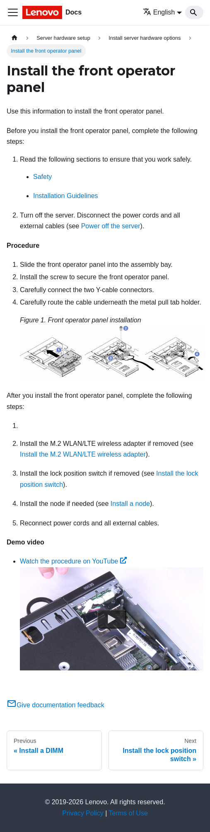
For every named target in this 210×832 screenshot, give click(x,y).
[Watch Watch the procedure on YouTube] (111, 618)
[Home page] (14, 37)
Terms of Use (128, 813)
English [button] (159, 12)
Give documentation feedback (55, 705)
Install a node (130, 503)
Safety (42, 176)
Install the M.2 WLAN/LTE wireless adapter (83, 454)
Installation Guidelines (65, 195)
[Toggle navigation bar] (13, 12)
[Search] (194, 12)
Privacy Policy (83, 813)
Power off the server (110, 226)
